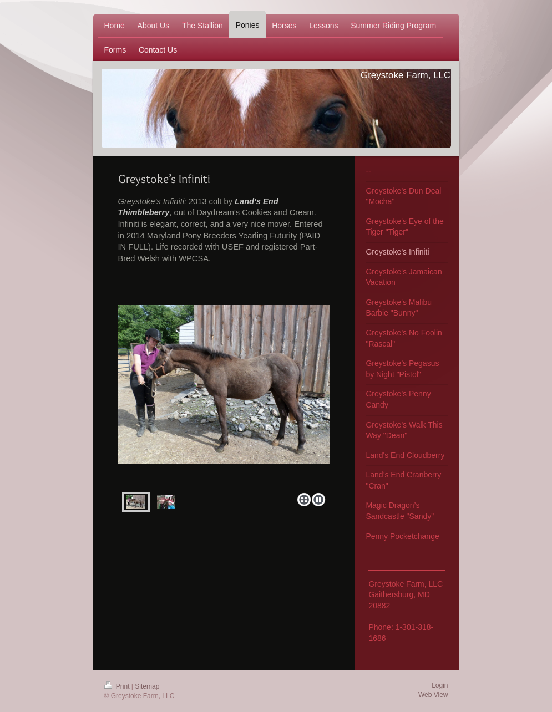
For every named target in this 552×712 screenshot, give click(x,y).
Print (117, 686)
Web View (433, 695)
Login (440, 685)
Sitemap (147, 686)
